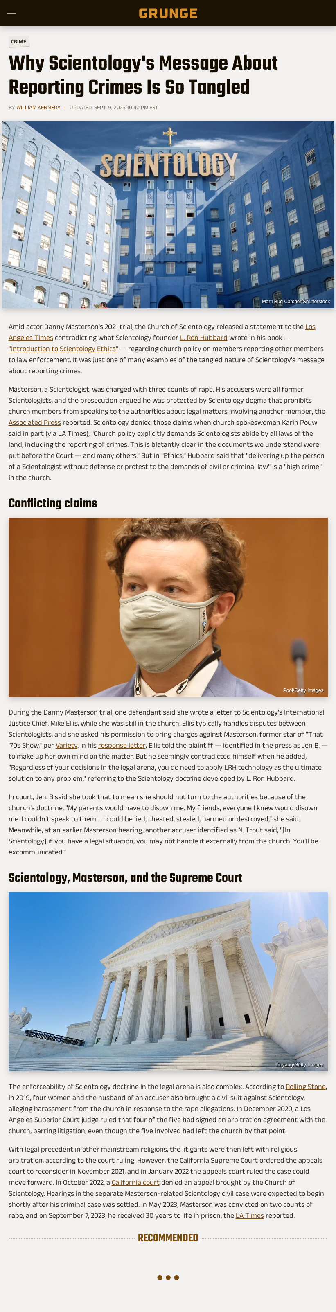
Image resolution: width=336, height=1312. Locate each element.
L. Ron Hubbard (204, 338)
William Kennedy (38, 107)
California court (136, 1182)
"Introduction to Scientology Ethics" (63, 349)
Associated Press (35, 422)
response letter (122, 745)
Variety (66, 745)
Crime (18, 41)
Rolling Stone (306, 1086)
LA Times (250, 1215)
